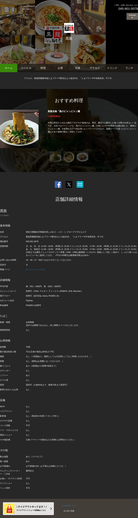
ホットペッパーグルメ (36, 269)
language (132, 15)
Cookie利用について (69, 506)
